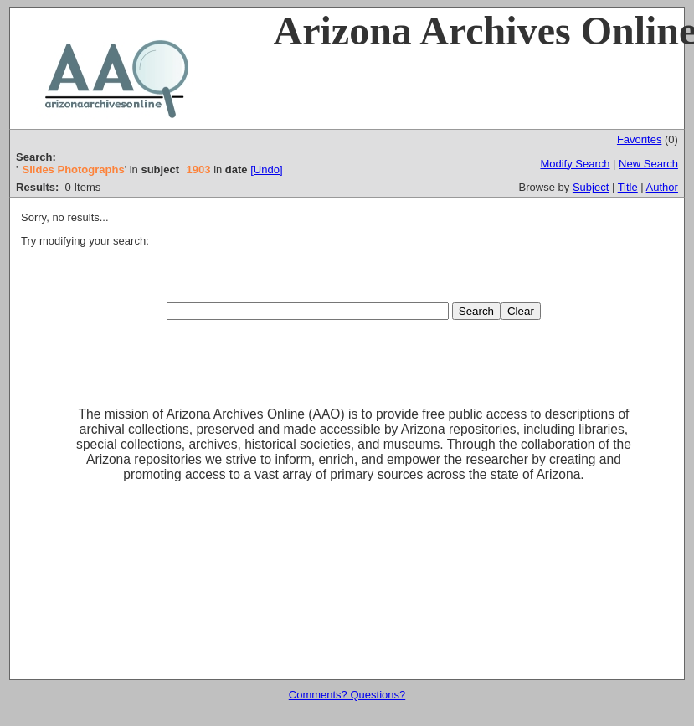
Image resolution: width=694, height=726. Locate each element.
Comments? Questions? (347, 694)
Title (628, 187)
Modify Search (574, 163)
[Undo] (266, 169)
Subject (591, 187)
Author (662, 187)
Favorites (639, 139)
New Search (648, 163)
